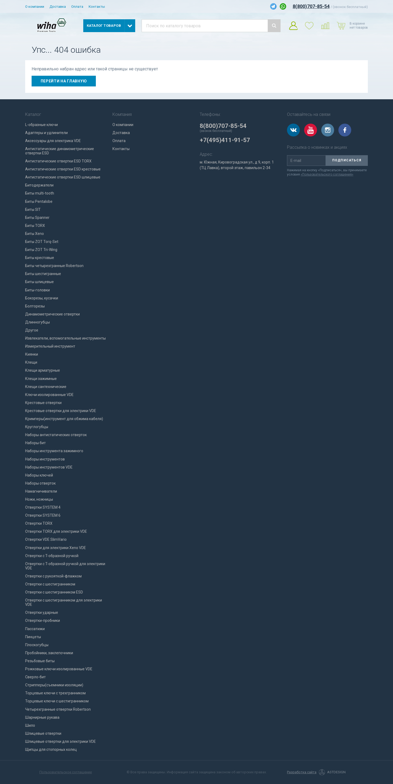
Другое (31, 330)
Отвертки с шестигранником (50, 584)
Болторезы (35, 306)
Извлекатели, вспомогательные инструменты (65, 338)
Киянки (31, 354)
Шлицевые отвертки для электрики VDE (60, 741)
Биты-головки (37, 290)
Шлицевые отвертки (43, 733)
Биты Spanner (37, 217)
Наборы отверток (40, 483)
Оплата (77, 7)
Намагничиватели (41, 491)
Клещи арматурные (42, 370)
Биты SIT (33, 209)
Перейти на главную (64, 81)
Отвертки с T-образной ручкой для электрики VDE (65, 566)
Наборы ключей (39, 475)
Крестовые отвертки (43, 403)
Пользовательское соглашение (65, 772)
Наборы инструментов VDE (49, 467)
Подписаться (346, 160)
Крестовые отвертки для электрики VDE (60, 411)
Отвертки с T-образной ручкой (51, 556)
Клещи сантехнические (45, 387)
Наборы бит (35, 443)
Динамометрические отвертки (52, 314)
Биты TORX (35, 225)
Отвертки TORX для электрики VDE (56, 531)
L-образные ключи (41, 125)
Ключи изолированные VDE (49, 395)
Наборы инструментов (45, 459)
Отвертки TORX (38, 523)
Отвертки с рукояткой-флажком (53, 576)
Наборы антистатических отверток (56, 435)
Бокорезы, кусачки (41, 298)
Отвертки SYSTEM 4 (43, 507)
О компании (34, 7)
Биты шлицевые (39, 282)
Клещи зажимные (41, 378)
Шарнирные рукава (42, 717)
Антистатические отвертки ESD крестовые (63, 169)
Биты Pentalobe (38, 201)
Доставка (58, 7)
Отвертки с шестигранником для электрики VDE (63, 602)
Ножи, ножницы (39, 499)
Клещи (31, 362)
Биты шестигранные (43, 274)
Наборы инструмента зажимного (54, 451)
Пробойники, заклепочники (49, 653)
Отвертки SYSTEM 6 (43, 515)
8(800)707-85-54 (311, 6)
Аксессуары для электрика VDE (53, 141)
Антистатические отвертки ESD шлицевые (62, 177)
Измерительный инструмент (50, 346)
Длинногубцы (37, 322)
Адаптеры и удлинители (46, 133)
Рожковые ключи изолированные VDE (58, 669)
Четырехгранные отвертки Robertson (58, 709)
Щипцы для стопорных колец (51, 749)
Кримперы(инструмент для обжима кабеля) (64, 419)
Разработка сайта (301, 772)
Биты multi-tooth (39, 193)
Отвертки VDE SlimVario (46, 539)
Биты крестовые (39, 258)
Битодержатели (39, 185)
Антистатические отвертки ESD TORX (58, 161)
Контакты (97, 7)
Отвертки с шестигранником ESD (54, 592)
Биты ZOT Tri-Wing (41, 250)
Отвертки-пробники (42, 620)
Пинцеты (33, 637)
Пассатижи (35, 629)
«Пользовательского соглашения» (327, 174)
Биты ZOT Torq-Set (41, 241)
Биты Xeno (34, 233)
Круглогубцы (36, 427)
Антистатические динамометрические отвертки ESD (59, 151)
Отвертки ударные (41, 612)
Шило (30, 725)
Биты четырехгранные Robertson (54, 266)
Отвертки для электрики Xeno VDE (55, 548)
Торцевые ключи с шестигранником (57, 701)
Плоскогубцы (36, 645)
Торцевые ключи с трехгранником (55, 693)
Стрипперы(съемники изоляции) (54, 685)
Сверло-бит (35, 677)
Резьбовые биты (40, 661)
